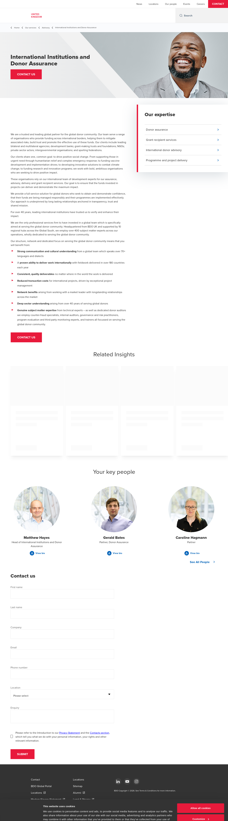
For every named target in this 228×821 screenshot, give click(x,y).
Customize (200, 801)
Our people (171, 4)
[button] (218, 4)
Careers (201, 4)
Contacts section (99, 733)
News (139, 4)
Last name (16, 607)
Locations (153, 4)
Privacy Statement (69, 733)
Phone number (19, 667)
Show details (50, 814)
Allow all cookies (201, 790)
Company (16, 627)
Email (14, 647)
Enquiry (15, 707)
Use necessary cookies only (200, 811)
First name (17, 587)
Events (186, 4)
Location (15, 687)
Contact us (26, 337)
